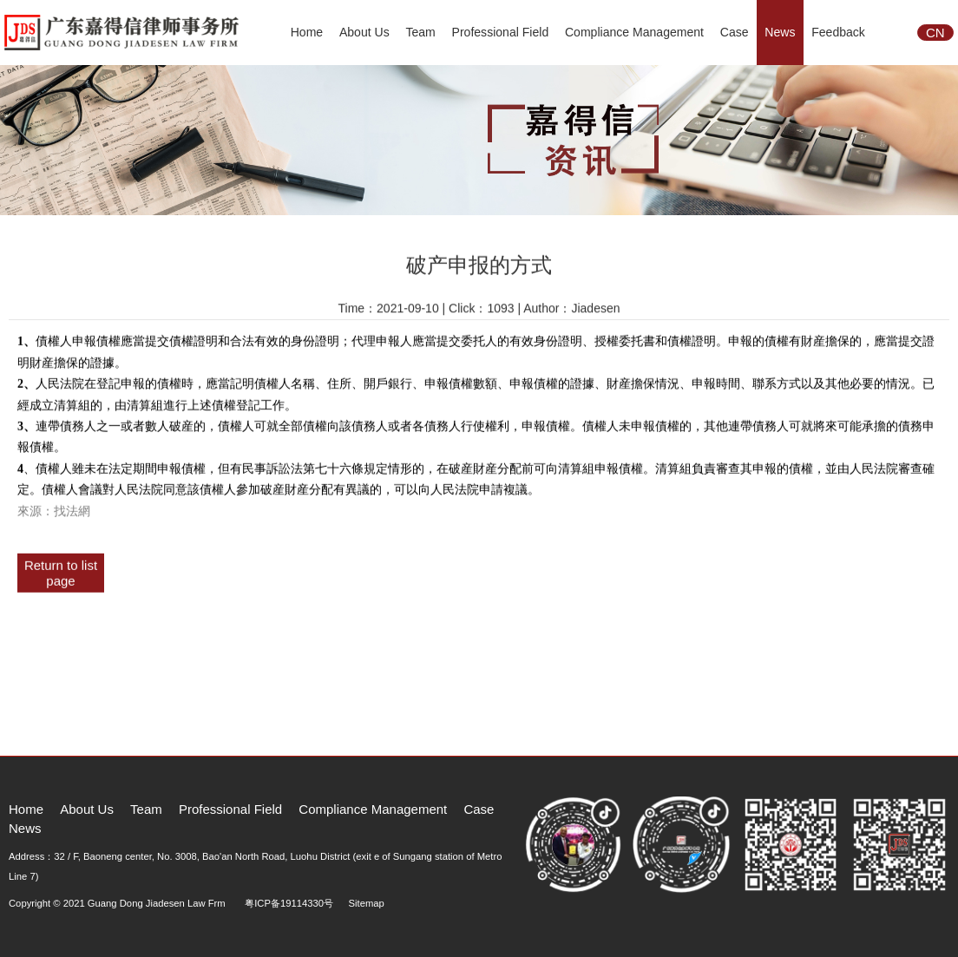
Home (307, 32)
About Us (364, 32)
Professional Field (500, 32)
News (779, 32)
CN (935, 32)
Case (734, 32)
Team (420, 32)
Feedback (838, 32)
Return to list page (60, 570)
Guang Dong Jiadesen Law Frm (157, 903)
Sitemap (366, 903)
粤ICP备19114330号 (289, 903)
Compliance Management (634, 32)
